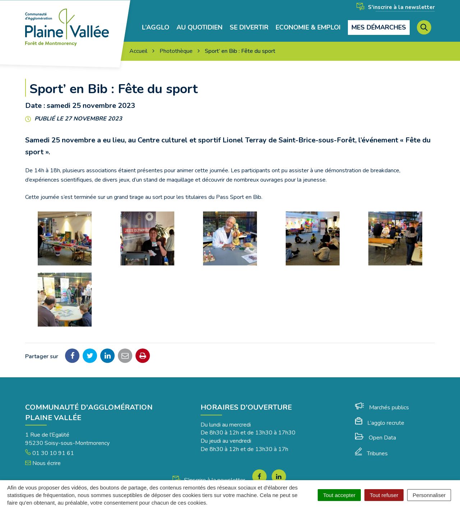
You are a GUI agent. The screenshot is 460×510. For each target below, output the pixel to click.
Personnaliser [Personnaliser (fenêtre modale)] (429, 495)
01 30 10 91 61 (49, 453)
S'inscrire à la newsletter (395, 7)
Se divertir (249, 27)
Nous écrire (43, 463)
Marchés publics (382, 407)
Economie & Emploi (308, 27)
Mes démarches (378, 27)
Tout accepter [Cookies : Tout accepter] (339, 495)
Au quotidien (199, 27)
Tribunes (371, 453)
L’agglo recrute (379, 423)
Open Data (375, 438)
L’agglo (155, 27)
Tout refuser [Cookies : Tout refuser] (384, 495)
